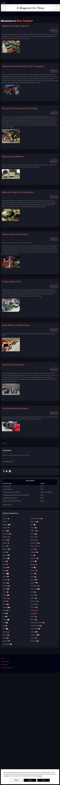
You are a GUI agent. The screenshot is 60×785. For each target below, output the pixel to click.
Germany (6, 598)
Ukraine (34, 619)
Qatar (34, 567)
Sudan (34, 595)
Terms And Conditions (7, 667)
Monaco (34, 534)
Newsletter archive (8, 461)
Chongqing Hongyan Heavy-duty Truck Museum (16, 495)
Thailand (34, 607)
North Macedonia (37, 518)
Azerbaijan (7, 534)
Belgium (6, 543)
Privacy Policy (4, 664)
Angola (6, 521)
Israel (5, 622)
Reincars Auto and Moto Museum (12, 501)
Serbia (33, 576)
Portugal (34, 564)
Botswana (6, 549)
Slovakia (34, 579)
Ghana (5, 601)
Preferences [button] (39, 776)
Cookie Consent (5, 661)
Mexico (34, 527)
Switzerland (34, 601)
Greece (6, 604)
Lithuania (6, 641)
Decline (30, 780)
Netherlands (35, 543)
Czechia (42, 501)
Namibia (34, 540)
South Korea (35, 589)
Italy (5, 625)
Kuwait (6, 635)
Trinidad (34, 610)
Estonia (6, 583)
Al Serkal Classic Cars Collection (11, 492)
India (5, 613)
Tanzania (34, 604)
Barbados (6, 537)
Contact (3, 658)
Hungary (6, 607)
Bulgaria (6, 555)
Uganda (34, 616)
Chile (41, 486)
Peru (33, 555)
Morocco (34, 537)
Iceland (6, 610)
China (41, 495)
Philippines (35, 558)
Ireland (6, 619)
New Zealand (35, 546)
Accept (43, 780)
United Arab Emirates (46, 492)
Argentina (6, 524)
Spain (33, 592)
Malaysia (34, 521)
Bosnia (6, 546)
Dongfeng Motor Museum (10, 498)
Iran (5, 616)
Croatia (6, 567)
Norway (34, 549)
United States (35, 628)
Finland (6, 589)
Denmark (6, 579)
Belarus (6, 540)
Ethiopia (6, 586)
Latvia (6, 638)
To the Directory (7, 505)
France (5, 592)
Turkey (33, 613)
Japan (5, 628)
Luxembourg (7, 644)
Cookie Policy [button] (6, 776)
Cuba (5, 570)
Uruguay (34, 632)
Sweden (34, 598)
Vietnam (34, 638)
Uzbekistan (35, 635)
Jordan (6, 632)
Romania (34, 570)
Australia (6, 527)
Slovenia (34, 583)
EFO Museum (6, 486)
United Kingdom (36, 625)
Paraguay (34, 552)
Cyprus (6, 573)
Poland (34, 561)
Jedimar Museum (8, 489)
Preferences (16, 780)
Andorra (6, 518)
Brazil (5, 552)
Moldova (34, 531)
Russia (33, 573)
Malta (33, 524)
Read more (54, 31)
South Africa (35, 586)
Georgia (6, 595)
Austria (6, 531)
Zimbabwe (35, 641)
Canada (6, 558)
